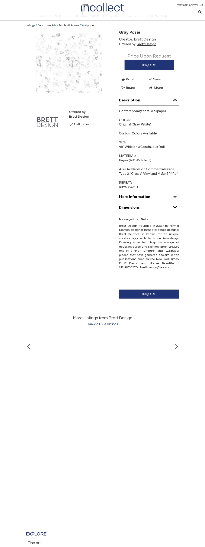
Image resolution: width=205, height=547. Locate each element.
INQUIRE (149, 72)
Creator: (137, 46)
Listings (30, 32)
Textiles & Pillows (69, 32)
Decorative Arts (47, 32)
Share (154, 95)
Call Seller (79, 131)
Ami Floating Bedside (68, 408)
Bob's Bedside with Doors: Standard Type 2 (136, 408)
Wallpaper (88, 32)
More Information (149, 203)
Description (149, 106)
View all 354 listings (103, 331)
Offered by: (137, 51)
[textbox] (172, 12)
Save (153, 86)
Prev (29, 374)
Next (176, 374)
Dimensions (149, 213)
